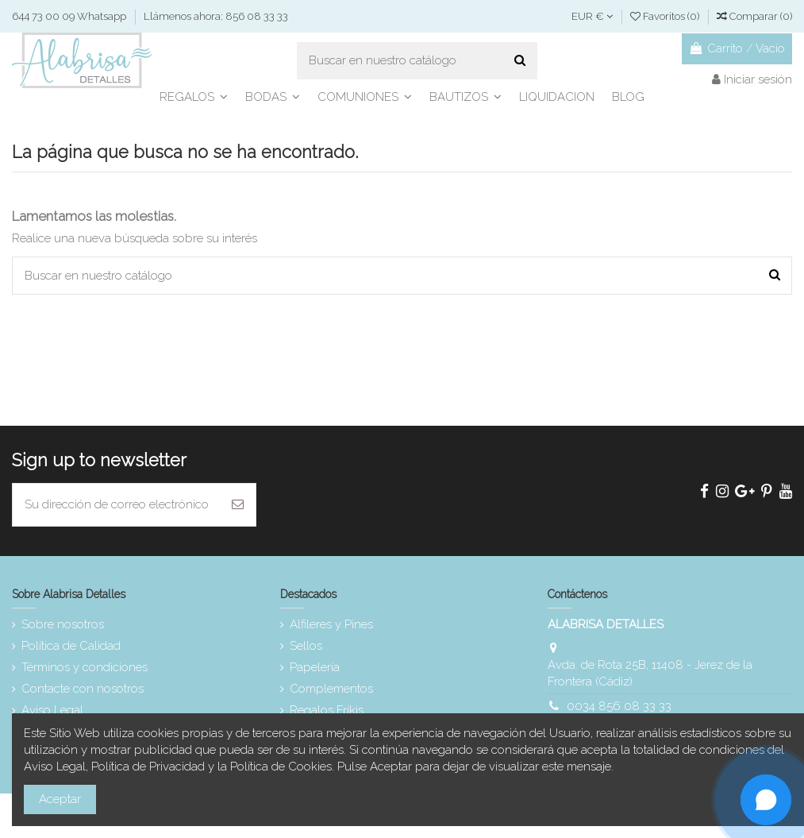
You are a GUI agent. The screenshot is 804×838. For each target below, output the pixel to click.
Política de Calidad (71, 646)
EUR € (592, 16)
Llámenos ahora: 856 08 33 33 (216, 16)
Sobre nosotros (62, 624)
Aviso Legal (52, 710)
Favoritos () (666, 16)
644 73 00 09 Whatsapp (70, 16)
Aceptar (60, 799)
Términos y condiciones (84, 667)
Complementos (331, 689)
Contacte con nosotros (82, 689)
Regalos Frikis (327, 710)
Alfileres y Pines (331, 624)
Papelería (315, 667)
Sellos (306, 646)
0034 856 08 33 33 (619, 706)
